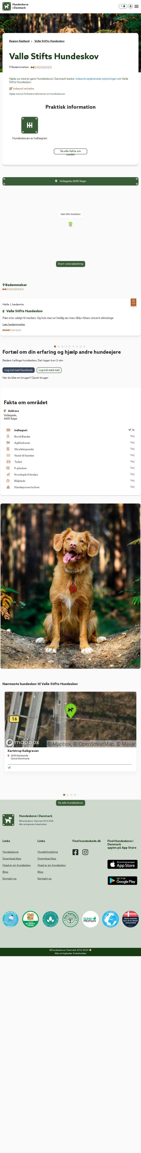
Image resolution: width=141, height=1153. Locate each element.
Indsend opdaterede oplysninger (96, 78)
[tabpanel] (35, 886)
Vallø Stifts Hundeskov (24, 311)
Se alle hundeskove (70, 982)
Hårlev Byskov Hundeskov (94, 949)
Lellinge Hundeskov (90, 892)
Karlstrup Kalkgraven (21, 892)
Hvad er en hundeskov (16, 1064)
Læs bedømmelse (13, 324)
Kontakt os (9, 1078)
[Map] (70, 224)
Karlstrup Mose (17, 949)
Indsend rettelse (21, 88)
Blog (5, 1071)
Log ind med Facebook (18, 539)
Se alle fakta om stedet (70, 152)
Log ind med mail (49, 539)
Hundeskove (10, 1051)
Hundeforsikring (48, 1051)
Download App (11, 1058)
